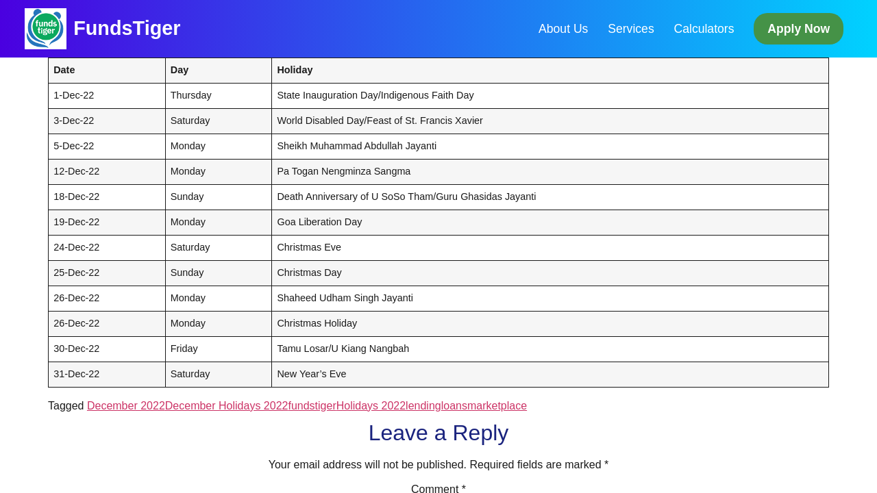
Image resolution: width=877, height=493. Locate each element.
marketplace (497, 406)
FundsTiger (126, 28)
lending (423, 406)
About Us (563, 29)
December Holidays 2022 (226, 406)
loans (454, 406)
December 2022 (126, 406)
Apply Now (798, 29)
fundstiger (312, 406)
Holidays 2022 (371, 406)
